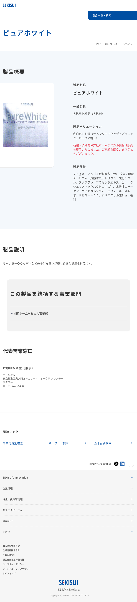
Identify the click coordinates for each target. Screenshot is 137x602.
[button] (68, 477)
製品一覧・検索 (111, 44)
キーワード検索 (58, 443)
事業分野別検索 (13, 443)
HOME (98, 44)
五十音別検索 (102, 443)
